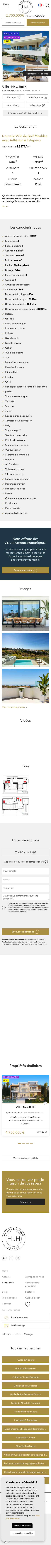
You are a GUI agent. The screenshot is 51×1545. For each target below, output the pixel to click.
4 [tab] (31, 1143)
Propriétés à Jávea (25, 1437)
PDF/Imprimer (38, 97)
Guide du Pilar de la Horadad (25, 1402)
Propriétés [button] (8, 1282)
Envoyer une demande (25, 932)
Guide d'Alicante (25, 1359)
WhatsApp (37, 105)
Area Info (13, 105)
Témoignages (9, 1297)
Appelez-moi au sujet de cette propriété (26, 862)
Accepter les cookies (22, 1525)
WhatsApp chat (25, 852)
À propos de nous (34, 1276)
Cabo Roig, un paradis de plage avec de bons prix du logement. (26, 1472)
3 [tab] (27, 1143)
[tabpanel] (25, 1105)
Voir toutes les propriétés (25, 1158)
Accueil (6, 1276)
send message (15, 1325)
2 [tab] (23, 1143)
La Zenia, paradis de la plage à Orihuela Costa (26, 1463)
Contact (25, 1201)
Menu (6, 5)
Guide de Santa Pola (25, 1368)
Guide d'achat (32, 1297)
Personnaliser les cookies (22, 1533)
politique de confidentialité (17, 907)
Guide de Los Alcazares (25, 1385)
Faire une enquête (38, 22)
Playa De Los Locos (25, 1446)
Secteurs (30, 1291)
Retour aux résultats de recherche (25, 113)
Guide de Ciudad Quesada (25, 1377)
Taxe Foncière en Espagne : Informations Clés (26, 1428)
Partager (13, 97)
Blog (4, 1291)
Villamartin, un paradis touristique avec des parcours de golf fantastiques (26, 1454)
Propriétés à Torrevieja (25, 1420)
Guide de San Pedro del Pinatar (25, 1394)
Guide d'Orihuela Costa (25, 1411)
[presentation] (25, 921)
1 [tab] (19, 1143)
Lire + (5, 206)
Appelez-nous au (16, 1317)
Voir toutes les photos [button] (14, 707)
